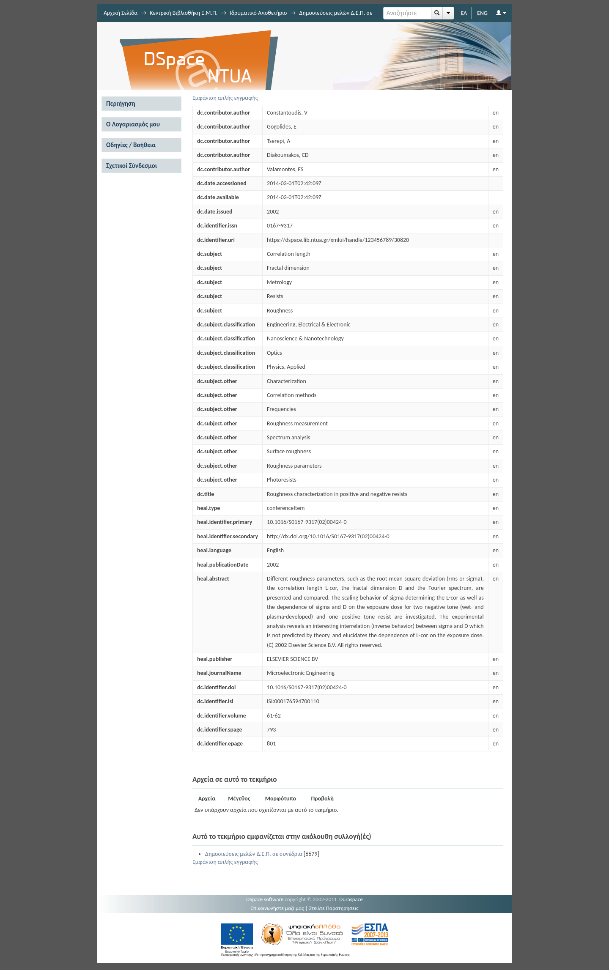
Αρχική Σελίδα (120, 12)
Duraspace (351, 899)
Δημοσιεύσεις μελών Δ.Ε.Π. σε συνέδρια (253, 854)
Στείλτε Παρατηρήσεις (334, 908)
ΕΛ (464, 12)
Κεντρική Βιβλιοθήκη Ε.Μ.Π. (183, 12)
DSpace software (264, 899)
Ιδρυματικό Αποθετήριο (258, 12)
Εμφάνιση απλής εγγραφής (225, 97)
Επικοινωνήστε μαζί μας (277, 908)
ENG (482, 12)
